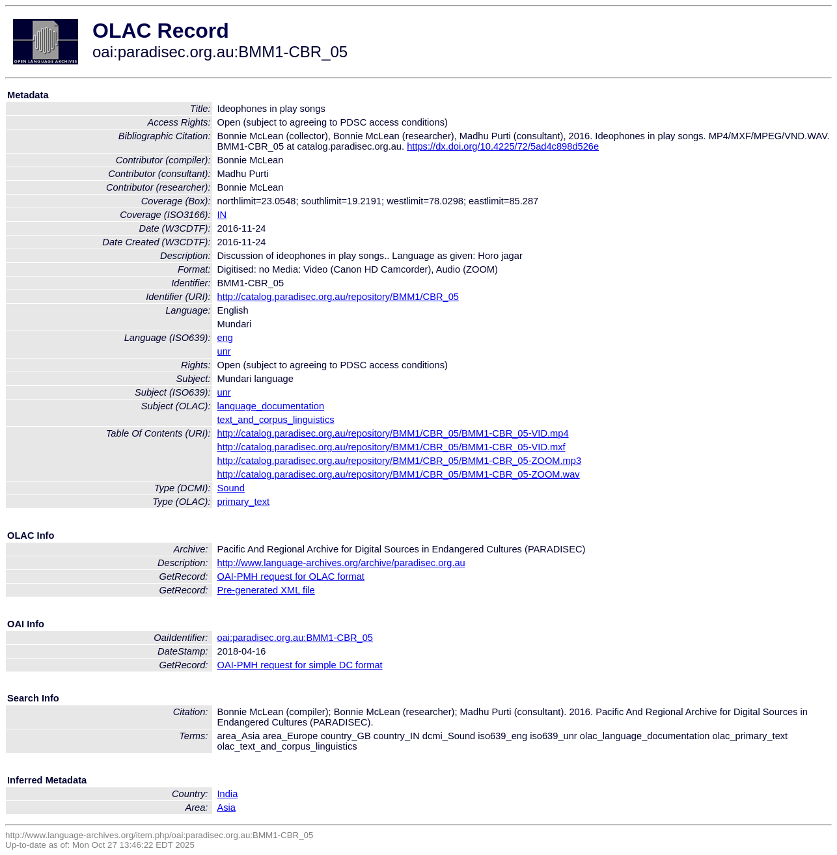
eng (225, 337)
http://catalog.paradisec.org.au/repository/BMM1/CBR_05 (338, 297)
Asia (226, 807)
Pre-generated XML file (266, 590)
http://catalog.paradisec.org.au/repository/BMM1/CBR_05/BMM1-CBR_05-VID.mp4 (393, 433)
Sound (231, 488)
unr (224, 351)
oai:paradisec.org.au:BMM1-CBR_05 (295, 637)
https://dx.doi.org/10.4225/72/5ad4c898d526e (503, 146)
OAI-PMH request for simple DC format (300, 665)
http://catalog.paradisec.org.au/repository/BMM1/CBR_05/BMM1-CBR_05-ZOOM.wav (398, 474)
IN (222, 215)
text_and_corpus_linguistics (276, 419)
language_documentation (271, 406)
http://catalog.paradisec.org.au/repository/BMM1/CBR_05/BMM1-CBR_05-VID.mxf (391, 447)
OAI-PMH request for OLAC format (290, 576)
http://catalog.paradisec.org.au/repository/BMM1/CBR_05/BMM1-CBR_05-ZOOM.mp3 (399, 460)
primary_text (243, 501)
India (227, 794)
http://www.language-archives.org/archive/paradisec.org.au (341, 563)
